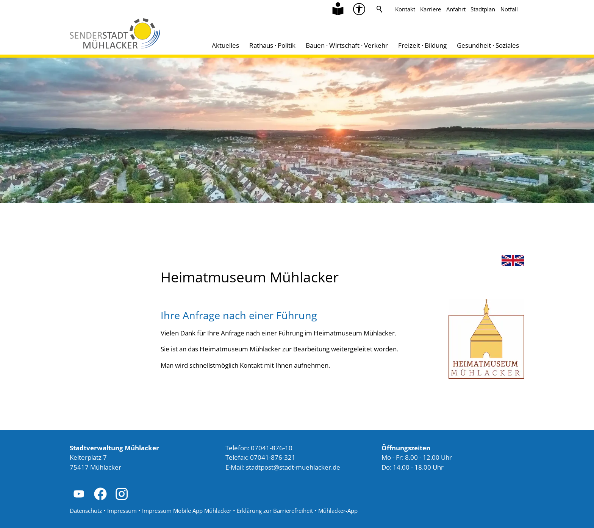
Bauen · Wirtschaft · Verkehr (347, 45)
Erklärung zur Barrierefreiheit (275, 510)
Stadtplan (483, 9)
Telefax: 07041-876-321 (260, 457)
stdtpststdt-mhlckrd (293, 467)
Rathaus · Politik (272, 45)
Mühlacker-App (338, 510)
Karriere (430, 9)
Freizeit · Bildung (422, 45)
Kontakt (405, 9)
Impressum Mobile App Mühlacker (186, 510)
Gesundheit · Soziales (488, 45)
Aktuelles (225, 45)
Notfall (509, 9)
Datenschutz (86, 510)
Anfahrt (456, 9)
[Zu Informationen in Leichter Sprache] (338, 9)
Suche (379, 9)
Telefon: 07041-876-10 (258, 447)
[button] (79, 494)
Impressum (122, 510)
